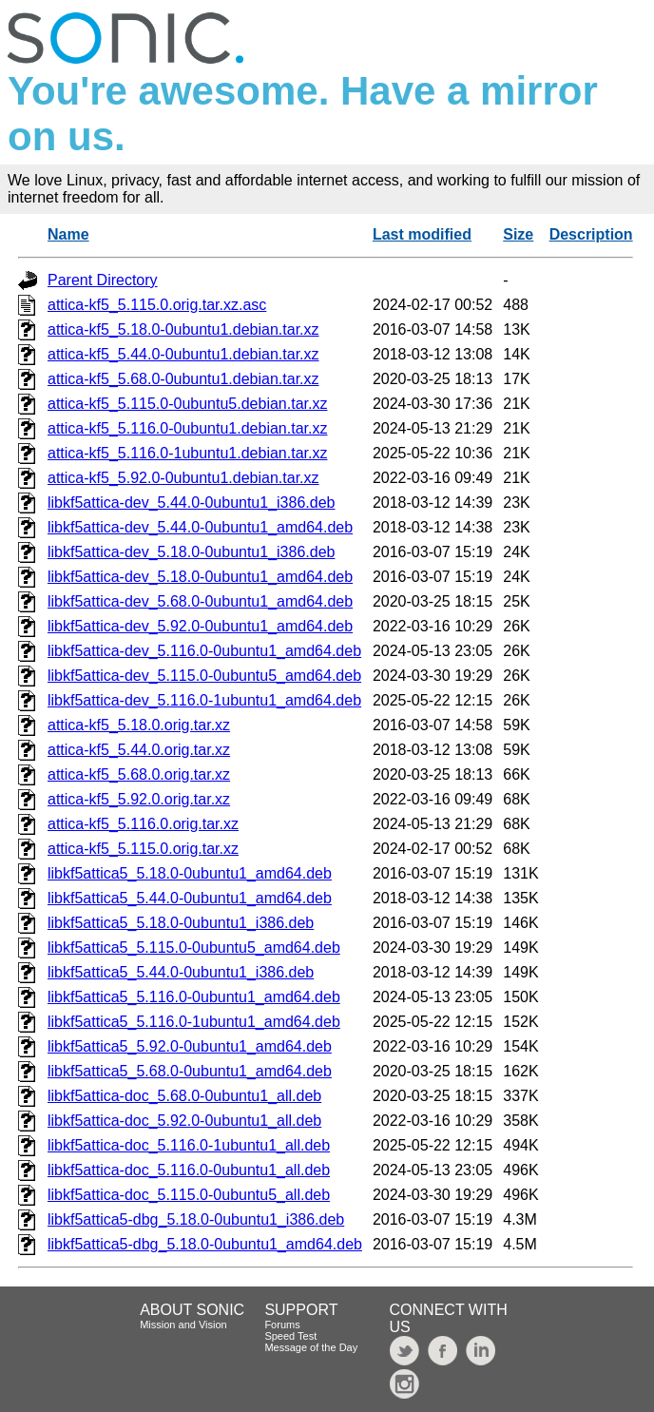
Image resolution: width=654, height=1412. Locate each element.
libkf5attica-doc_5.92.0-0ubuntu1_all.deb (184, 1120)
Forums (281, 1324)
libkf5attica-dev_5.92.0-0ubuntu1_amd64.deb (200, 626)
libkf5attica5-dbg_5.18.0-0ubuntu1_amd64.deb (205, 1244)
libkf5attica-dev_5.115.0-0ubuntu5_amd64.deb (204, 675)
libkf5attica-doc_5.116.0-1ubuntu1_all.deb (189, 1145)
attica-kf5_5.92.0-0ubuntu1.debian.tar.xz (183, 478)
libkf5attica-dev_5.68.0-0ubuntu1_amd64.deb (200, 601)
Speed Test (290, 1336)
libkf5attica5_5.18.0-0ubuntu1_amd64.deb (190, 873)
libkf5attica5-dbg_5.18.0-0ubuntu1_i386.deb (196, 1219)
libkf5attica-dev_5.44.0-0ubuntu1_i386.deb (191, 502)
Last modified (422, 234)
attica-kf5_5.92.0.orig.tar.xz (139, 799)
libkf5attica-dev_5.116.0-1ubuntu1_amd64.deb (204, 700)
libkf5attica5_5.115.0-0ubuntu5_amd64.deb (194, 947)
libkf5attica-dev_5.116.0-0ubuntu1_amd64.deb (204, 651)
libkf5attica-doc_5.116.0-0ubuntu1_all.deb (189, 1170)
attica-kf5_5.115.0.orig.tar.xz (143, 849)
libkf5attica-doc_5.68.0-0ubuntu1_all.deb (184, 1096)
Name (68, 234)
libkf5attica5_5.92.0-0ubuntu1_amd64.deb (190, 1046)
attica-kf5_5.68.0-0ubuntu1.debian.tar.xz (183, 379)
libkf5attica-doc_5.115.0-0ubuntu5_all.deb (189, 1195)
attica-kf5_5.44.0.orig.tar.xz (139, 750)
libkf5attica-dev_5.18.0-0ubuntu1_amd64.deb (200, 577)
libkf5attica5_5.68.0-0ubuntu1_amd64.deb (190, 1071)
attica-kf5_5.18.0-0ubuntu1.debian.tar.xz (183, 329)
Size (518, 234)
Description (591, 234)
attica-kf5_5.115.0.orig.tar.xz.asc (157, 305)
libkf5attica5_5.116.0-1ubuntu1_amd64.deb (194, 1022)
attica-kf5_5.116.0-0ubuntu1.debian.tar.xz (187, 428)
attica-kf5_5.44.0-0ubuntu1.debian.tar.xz (183, 354)
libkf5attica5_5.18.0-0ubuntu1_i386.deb (181, 923)
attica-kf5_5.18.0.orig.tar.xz (139, 725)
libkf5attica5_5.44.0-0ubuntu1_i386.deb (181, 972)
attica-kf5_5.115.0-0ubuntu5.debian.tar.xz (187, 404)
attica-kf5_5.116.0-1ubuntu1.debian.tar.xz (187, 453)
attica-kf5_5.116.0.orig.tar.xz (143, 824)
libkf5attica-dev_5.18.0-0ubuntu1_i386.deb (191, 552)
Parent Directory (103, 280)
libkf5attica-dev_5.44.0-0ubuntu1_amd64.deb (200, 527)
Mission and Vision (183, 1324)
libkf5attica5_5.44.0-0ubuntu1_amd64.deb (190, 898)
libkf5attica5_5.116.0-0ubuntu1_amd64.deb (194, 997)
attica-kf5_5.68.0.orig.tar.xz (139, 774)
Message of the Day (310, 1347)
